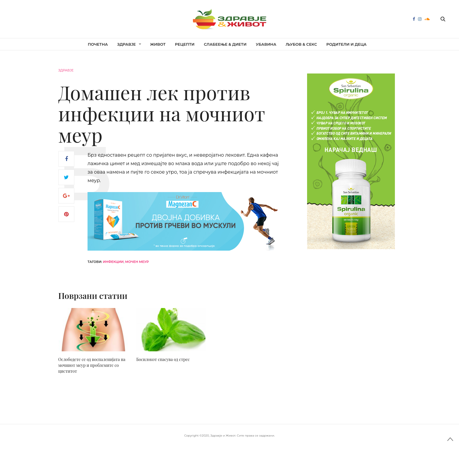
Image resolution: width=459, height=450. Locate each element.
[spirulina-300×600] (351, 161)
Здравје (126, 44)
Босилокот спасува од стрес (163, 359)
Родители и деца (346, 44)
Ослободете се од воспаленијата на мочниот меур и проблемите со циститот (91, 365)
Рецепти (185, 44)
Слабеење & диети (225, 44)
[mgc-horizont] (186, 221)
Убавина (266, 44)
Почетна (98, 44)
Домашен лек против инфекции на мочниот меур (161, 113)
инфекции (113, 262)
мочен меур (137, 262)
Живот (158, 44)
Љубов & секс (301, 44)
